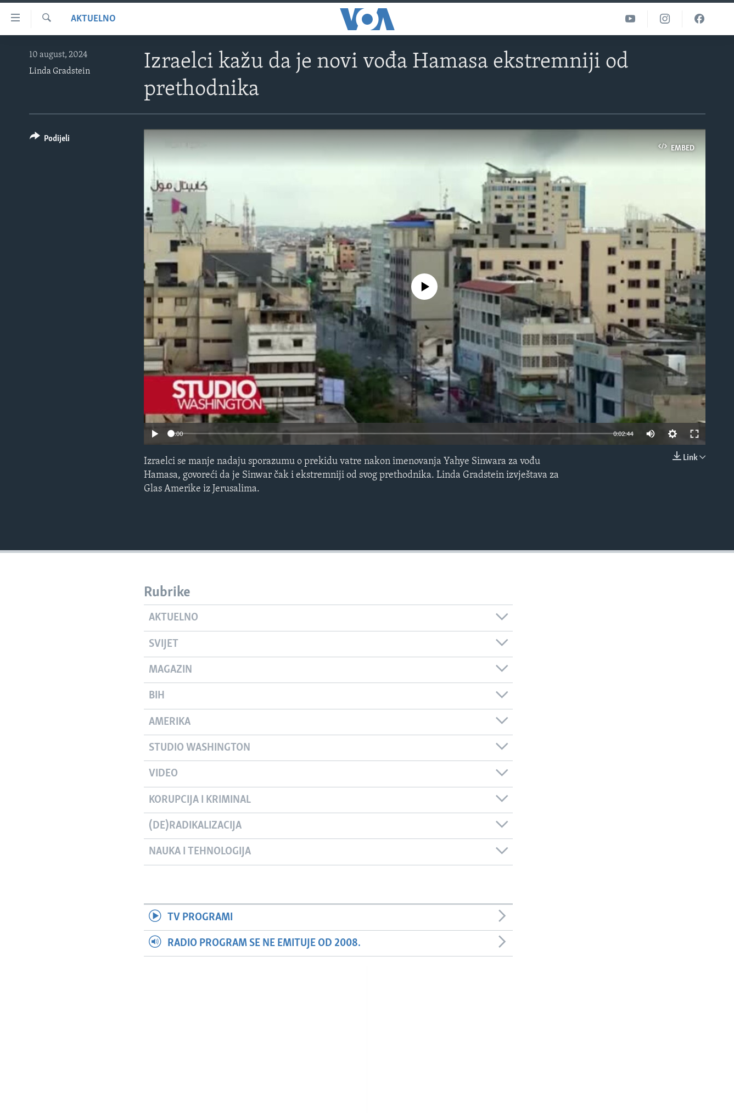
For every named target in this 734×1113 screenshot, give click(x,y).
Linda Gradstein (59, 71)
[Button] (50, 140)
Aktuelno (93, 19)
